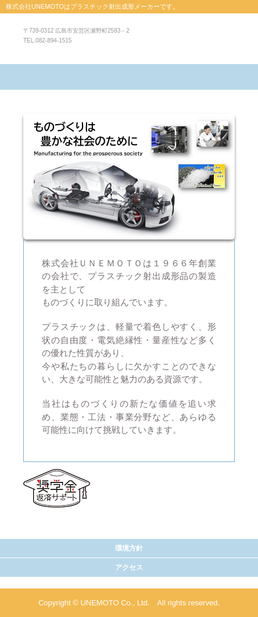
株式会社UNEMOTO (129, 44)
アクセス (129, 567)
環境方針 (129, 548)
